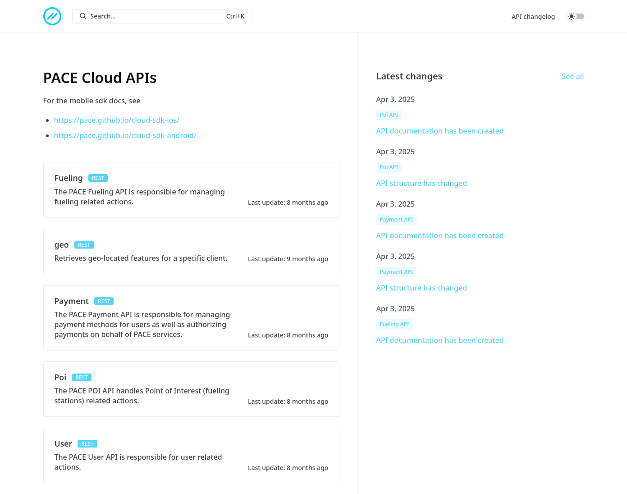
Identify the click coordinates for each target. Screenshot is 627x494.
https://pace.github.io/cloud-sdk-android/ (125, 135)
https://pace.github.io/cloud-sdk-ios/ (117, 120)
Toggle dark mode (575, 16)
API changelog (533, 16)
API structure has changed (421, 183)
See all (573, 76)
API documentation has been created (440, 131)
